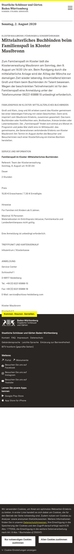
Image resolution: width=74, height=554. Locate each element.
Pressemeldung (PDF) (15, 342)
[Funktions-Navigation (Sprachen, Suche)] (70, 8)
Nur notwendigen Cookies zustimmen (18, 541)
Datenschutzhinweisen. (35, 522)
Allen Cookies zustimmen (54, 539)
